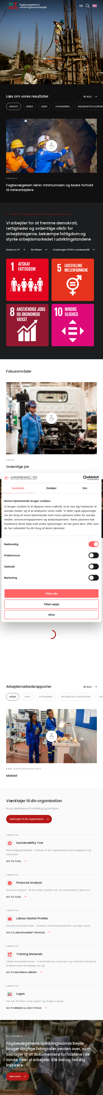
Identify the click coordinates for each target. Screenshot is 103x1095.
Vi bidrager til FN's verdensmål (71, 249)
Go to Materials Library (21, 972)
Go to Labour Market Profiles (25, 932)
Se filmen (36, 249)
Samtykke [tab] (18, 487)
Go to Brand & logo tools (23, 1008)
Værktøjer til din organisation (26, 819)
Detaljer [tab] (51, 487)
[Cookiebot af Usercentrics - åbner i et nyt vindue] (83, 478)
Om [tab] (85, 487)
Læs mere (15, 1076)
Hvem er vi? (13, 249)
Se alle (87, 96)
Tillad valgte (51, 604)
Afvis (51, 614)
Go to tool (13, 861)
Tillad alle (51, 593)
